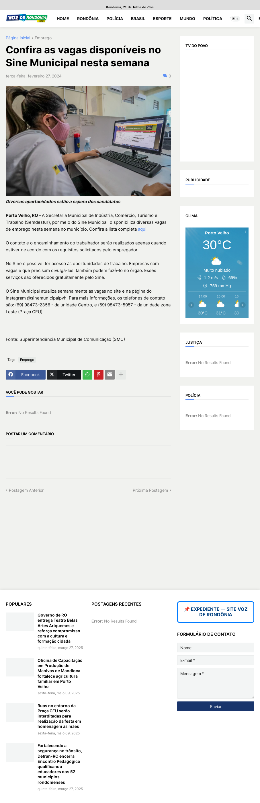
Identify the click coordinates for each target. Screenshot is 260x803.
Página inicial (18, 38)
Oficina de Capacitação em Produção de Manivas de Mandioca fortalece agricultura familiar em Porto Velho (60, 673)
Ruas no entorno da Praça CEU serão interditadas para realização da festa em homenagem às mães (59, 716)
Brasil (138, 18)
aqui (142, 229)
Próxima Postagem (150, 490)
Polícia (115, 18)
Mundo (187, 18)
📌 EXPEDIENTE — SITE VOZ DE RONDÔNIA (216, 612)
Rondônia (88, 18)
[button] (235, 19)
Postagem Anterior (26, 490)
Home (63, 18)
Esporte (162, 18)
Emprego (43, 38)
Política (212, 18)
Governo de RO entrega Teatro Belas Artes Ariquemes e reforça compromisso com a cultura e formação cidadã (59, 628)
